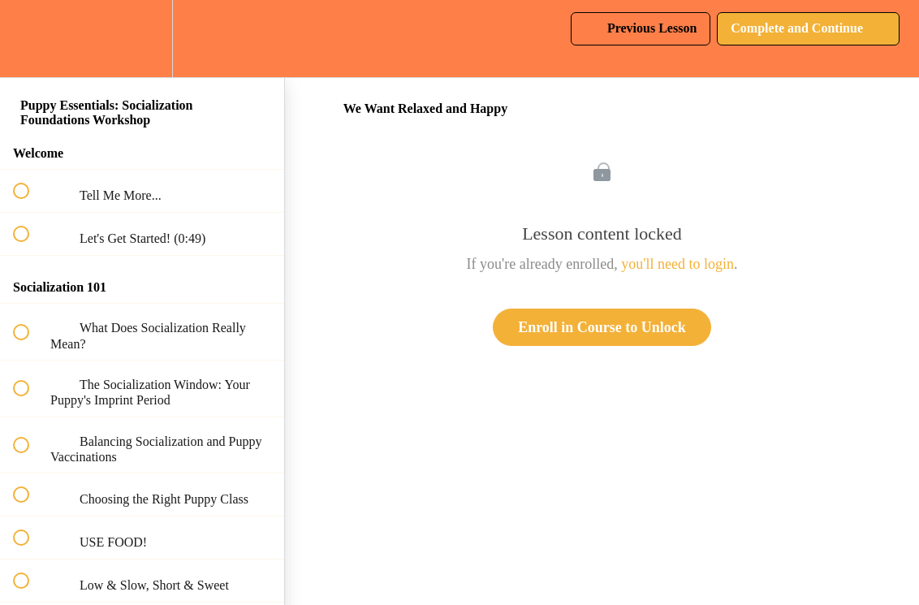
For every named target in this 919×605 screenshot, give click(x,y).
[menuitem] (142, 38)
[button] (30, 38)
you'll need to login (677, 264)
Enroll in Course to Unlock (602, 327)
